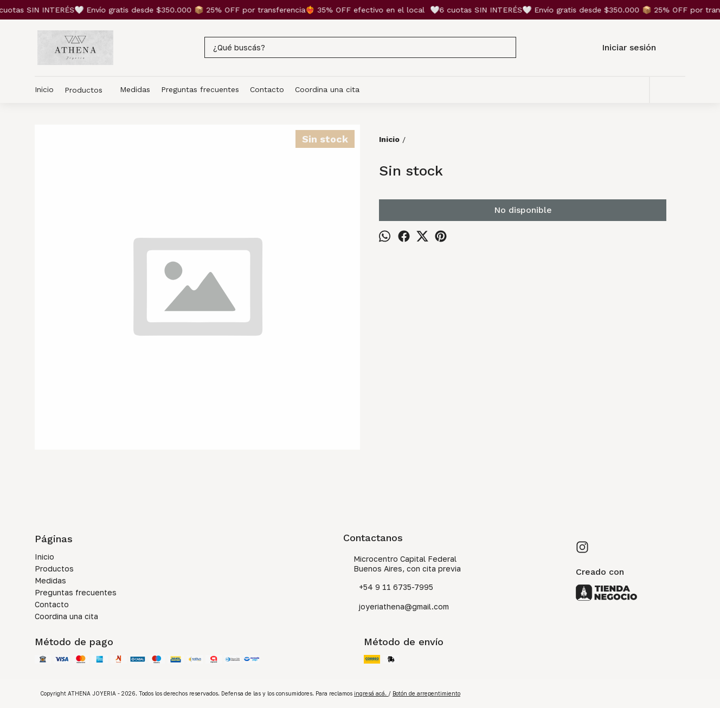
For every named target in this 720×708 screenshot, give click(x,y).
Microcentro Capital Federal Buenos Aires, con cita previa (402, 564)
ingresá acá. (371, 693)
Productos (89, 90)
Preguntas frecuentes (200, 89)
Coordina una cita (327, 89)
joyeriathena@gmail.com (396, 606)
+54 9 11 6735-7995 (388, 587)
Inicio (44, 89)
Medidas (135, 89)
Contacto (267, 89)
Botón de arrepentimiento (426, 693)
